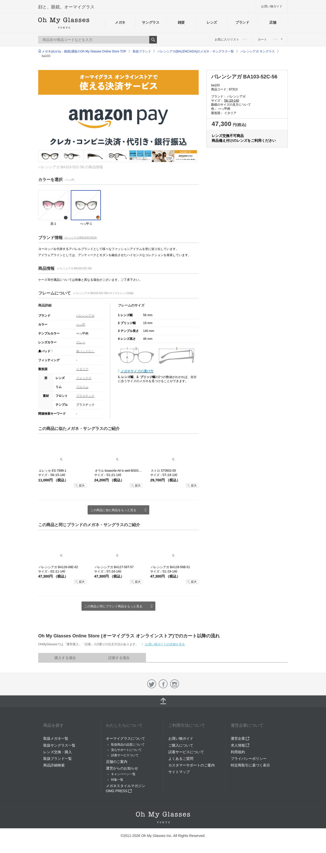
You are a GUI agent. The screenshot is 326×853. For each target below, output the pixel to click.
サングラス (150, 22)
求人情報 (240, 745)
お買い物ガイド (271, 6)
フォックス (83, 378)
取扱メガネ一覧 (55, 738)
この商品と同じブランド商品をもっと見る (113, 606)
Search (153, 40)
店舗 (272, 22)
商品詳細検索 (54, 765)
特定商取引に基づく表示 (250, 765)
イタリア (82, 369)
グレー (80, 342)
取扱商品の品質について (128, 744)
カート (270, 39)
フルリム (82, 387)
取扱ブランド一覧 (57, 759)
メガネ (120, 22)
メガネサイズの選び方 (137, 371)
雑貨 (181, 22)
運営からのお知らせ (122, 768)
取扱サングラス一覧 (59, 745)
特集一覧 (117, 779)
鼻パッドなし (85, 351)
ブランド (242, 22)
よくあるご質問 (180, 759)
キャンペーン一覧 (123, 774)
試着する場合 (119, 658)
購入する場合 (65, 658)
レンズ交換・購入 (57, 752)
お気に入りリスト (231, 39)
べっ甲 (80, 324)
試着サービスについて (186, 752)
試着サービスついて (125, 755)
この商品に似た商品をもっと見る (113, 510)
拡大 (82, 485)
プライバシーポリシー (248, 759)
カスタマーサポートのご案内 (191, 765)
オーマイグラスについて (125, 738)
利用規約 (238, 752)
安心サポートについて (126, 750)
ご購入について (180, 745)
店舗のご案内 (116, 762)
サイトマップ (179, 772)
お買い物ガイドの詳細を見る (164, 644)
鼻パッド (45, 351)
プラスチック (85, 396)
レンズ (212, 22)
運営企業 (240, 738)
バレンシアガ (85, 315)
